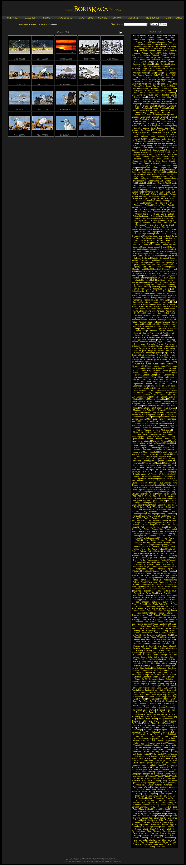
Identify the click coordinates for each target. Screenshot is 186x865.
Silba (162, 639)
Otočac (174, 505)
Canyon (159, 132)
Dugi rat (138, 190)
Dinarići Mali (137, 163)
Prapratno (149, 562)
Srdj (155, 661)
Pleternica (152, 536)
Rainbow (159, 589)
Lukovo (147, 395)
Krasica (166, 342)
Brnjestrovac (139, 115)
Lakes (162, 368)
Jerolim (141, 291)
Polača (154, 549)
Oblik (173, 489)
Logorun (170, 384)
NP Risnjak (152, 474)
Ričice (165, 606)
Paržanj (147, 518)
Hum (135, 273)
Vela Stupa (136, 749)
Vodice (171, 772)
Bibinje (161, 79)
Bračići (172, 106)
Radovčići (137, 589)
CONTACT (117, 18)
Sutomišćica (164, 686)
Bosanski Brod (168, 101)
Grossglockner (138, 253)
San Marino (169, 622)
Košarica (158, 337)
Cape (167, 132)
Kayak (172, 304)
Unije (152, 738)
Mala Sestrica (149, 406)
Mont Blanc (146, 450)
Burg (155, 123)
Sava (143, 626)
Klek (167, 313)
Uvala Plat (145, 741)
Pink (142, 527)
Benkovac (147, 77)
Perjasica (139, 522)
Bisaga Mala (172, 84)
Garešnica (146, 223)
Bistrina (156, 86)
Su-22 (144, 679)
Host (143, 269)
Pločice (153, 540)
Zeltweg (162, 805)
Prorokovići (145, 575)
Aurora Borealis (169, 51)
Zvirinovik (147, 813)
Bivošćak (164, 86)
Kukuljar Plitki (162, 357)
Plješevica (162, 538)
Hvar (174, 273)
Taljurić (167, 705)
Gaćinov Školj (167, 225)
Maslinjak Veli (156, 423)
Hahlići (158, 260)
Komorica (171, 324)
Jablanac (173, 282)
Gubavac (148, 256)
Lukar (166, 392)
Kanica (155, 300)
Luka (160, 392)
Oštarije (150, 509)
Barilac (172, 64)
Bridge (139, 112)
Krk (149, 350)
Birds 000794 (19, 134)
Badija (153, 57)
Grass (143, 247)
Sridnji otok (138, 663)
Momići (137, 450)
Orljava (171, 503)
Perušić (170, 522)
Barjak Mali (158, 66)
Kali (168, 295)
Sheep (163, 635)
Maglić (134, 401)
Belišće (138, 77)
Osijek (140, 505)
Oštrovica (167, 509)
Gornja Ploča (164, 236)
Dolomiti (146, 168)
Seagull (135, 628)
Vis (133, 769)
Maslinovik (136, 425)
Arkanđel (137, 46)
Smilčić (169, 650)
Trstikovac (173, 727)
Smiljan (161, 650)
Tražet (156, 721)
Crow (173, 148)
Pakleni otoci (153, 511)
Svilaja (152, 703)
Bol (174, 97)
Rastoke (166, 591)
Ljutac (156, 384)
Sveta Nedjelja (168, 692)
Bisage (148, 86)
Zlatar (135, 809)
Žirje (142, 842)
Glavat (143, 229)
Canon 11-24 (137, 130)
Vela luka (146, 749)
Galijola (153, 218)
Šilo (174, 824)
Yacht (151, 791)
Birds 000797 (66, 109)
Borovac (161, 99)
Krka (154, 350)
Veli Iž (174, 749)
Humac (167, 273)
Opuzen (162, 500)
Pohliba (136, 549)
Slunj (154, 650)
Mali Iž (168, 410)
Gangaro (171, 220)
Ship (175, 635)
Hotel (148, 269)
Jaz (172, 289)
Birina (148, 84)
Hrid (134, 271)
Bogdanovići (137, 95)
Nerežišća (171, 478)
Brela (170, 108)
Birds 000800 (112, 83)
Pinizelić (135, 527)
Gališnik (136, 220)
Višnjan (166, 769)
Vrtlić (143, 783)
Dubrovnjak (137, 187)
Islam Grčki (157, 278)
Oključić (148, 496)
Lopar (157, 388)
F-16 (169, 196)
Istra (148, 280)
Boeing (160, 93)
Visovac (139, 769)
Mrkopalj (146, 461)
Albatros (159, 40)
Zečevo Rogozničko (162, 807)
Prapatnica (139, 562)
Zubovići (169, 811)
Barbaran (137, 64)
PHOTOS (46, 18)
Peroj (153, 522)
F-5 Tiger (150, 198)
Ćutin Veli (136, 816)
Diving (166, 163)
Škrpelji (166, 831)
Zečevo (149, 807)
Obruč (171, 492)
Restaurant (155, 602)
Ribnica (135, 604)
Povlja (142, 560)
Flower (135, 207)
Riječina (174, 604)
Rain (152, 589)
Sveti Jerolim (148, 697)
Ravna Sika (151, 593)
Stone (150, 675)
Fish (170, 203)
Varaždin (137, 745)
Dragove (153, 176)
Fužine (172, 212)
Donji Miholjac (171, 172)
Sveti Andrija (145, 694)
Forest (161, 207)
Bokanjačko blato (164, 97)
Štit (152, 835)
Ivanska (170, 280)
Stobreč (158, 672)
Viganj (160, 765)
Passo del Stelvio (168, 518)
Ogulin (173, 494)
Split (165, 659)
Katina (165, 304)
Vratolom (151, 776)
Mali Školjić (156, 414)
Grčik (140, 256)
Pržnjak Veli (157, 580)
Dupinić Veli (137, 192)
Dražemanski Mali (155, 181)
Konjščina (152, 326)
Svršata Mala (168, 703)
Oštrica (159, 509)
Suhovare (153, 679)
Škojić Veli (154, 829)
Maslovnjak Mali (149, 425)
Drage (135, 176)
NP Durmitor (161, 470)
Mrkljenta (137, 461)
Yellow (158, 791)
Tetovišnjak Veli (139, 710)
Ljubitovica (138, 384)
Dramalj (135, 179)
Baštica (144, 73)
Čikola (154, 820)
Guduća (154, 258)
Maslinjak (173, 421)
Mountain (149, 456)
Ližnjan (165, 381)
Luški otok (173, 397)
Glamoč (135, 229)
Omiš (134, 500)
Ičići (156, 282)
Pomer (137, 553)
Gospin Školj (145, 242)
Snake (155, 655)
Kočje (142, 337)
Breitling (163, 108)
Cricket (141, 143)
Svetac (135, 694)
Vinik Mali (137, 767)
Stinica (166, 670)
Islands (138, 280)
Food (155, 207)
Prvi (145, 578)
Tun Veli (141, 734)
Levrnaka (138, 377)
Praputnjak (160, 562)
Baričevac (147, 66)
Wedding (163, 787)
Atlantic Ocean (155, 51)
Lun (133, 397)
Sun (152, 681)
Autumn (145, 53)
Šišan (162, 827)
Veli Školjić (137, 754)
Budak (162, 119)
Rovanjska (157, 611)
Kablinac (170, 293)
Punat (143, 582)
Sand (134, 624)
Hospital (135, 269)
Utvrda (136, 741)
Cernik (171, 134)
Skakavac (138, 644)
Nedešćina (152, 478)
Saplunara (164, 624)
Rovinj (166, 611)
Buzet (134, 126)
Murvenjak (139, 467)
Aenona (159, 37)
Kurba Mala (171, 361)
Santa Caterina (144, 624)
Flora (164, 205)
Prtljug (139, 578)
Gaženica (139, 227)
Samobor (163, 619)
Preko (158, 564)
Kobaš (134, 322)
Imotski (136, 278)
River (152, 606)
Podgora (149, 542)
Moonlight (154, 452)
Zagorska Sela (141, 796)
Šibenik (165, 824)
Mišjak (149, 443)
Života (158, 842)
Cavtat (164, 134)
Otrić (136, 507)
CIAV (158, 126)
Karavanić (156, 302)
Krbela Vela (149, 346)
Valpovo (144, 743)
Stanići (172, 663)
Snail (149, 655)
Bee (134, 75)
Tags (43, 24)
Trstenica (147, 727)
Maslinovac (168, 423)
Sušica (167, 688)
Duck (145, 187)
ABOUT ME (133, 18)
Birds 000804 (19, 83)
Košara (150, 337)
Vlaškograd (153, 772)
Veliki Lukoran (159, 758)
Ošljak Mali (170, 507)
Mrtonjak (163, 461)
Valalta (172, 741)
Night (158, 481)
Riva (147, 606)
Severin (165, 633)
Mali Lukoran (145, 412)
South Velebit (138, 659)
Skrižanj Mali (138, 646)
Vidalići (153, 765)
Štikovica (171, 833)
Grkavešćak (162, 251)
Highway (136, 267)
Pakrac (174, 511)
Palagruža (145, 514)
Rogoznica (172, 608)
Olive (172, 498)
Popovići (136, 555)
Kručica (135, 355)
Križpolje (142, 350)
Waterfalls (168, 785)
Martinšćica (171, 419)
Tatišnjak (138, 708)
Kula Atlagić (149, 359)
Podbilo (169, 540)
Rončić (143, 611)
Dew (172, 159)
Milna (139, 441)
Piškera (147, 529)
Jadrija (146, 284)
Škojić (145, 829)
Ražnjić (144, 600)
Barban (171, 62)
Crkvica (159, 143)
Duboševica (151, 185)
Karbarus (166, 302)
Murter (172, 465)
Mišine (142, 443)
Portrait (136, 558)
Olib (161, 498)
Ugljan (158, 736)
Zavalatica (136, 802)
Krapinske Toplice (147, 342)
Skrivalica (156, 644)
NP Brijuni (150, 470)
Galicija (172, 216)
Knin (174, 320)
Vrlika (144, 780)
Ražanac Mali (157, 597)
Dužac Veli (155, 194)
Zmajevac (173, 809)
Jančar (148, 289)
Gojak (154, 231)
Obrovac (153, 492)
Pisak (163, 527)
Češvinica (146, 820)
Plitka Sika (171, 536)
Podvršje (164, 547)
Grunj (134, 256)
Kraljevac (152, 339)
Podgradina (169, 542)
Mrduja (155, 458)
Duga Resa (154, 187)
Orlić (158, 503)
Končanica (162, 326)
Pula (175, 580)
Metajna (153, 434)
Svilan (158, 703)
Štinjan (137, 835)
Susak (172, 683)
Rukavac (169, 613)
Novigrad (153, 487)
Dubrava (161, 185)
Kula (140, 359)
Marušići (135, 421)
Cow (174, 141)
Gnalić (166, 229)
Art (143, 46)
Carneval (139, 134)
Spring (149, 661)
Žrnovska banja (156, 844)
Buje (164, 121)
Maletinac (137, 410)
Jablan (165, 282)
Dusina (155, 192)
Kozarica (154, 335)
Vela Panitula (144, 747)
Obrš (146, 494)
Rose (149, 611)
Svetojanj (143, 703)
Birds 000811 (19, 58)
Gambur (162, 220)
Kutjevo (170, 364)
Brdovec (154, 108)
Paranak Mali (146, 516)
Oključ (140, 496)
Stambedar (156, 663)
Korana (135, 328)
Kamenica (160, 298)
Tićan (151, 712)
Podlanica (140, 544)
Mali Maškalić (158, 412)
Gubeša (137, 258)
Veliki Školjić (160, 760)
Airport (142, 40)
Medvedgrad (166, 430)
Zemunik (171, 805)
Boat (135, 93)
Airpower (150, 40)
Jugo (146, 293)
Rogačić (155, 608)
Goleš (135, 234)
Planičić (155, 533)
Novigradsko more (166, 487)
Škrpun (173, 831)
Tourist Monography (169, 716)
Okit (134, 496)
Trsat (139, 727)
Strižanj (173, 675)
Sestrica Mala (161, 630)
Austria (137, 53)
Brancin (138, 106)
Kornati (163, 328)
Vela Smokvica (170, 747)
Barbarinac (147, 64)
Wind (154, 789)
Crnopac (158, 148)
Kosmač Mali (148, 333)
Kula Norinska (161, 359)
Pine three (166, 525)
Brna (170, 112)
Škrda (143, 831)
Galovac (154, 220)
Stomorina (167, 672)
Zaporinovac (159, 798)
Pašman (156, 520)
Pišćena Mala (157, 529)
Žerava (171, 840)
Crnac (141, 145)
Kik (173, 311)
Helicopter (151, 264)
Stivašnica (149, 672)
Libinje (146, 377)
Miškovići (158, 443)
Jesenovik (150, 291)
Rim (141, 606)
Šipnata (155, 827)
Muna (135, 465)
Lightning (136, 379)
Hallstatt (135, 262)
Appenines (137, 44)
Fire (155, 203)
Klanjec (161, 313)
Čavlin (167, 816)
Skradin (147, 644)
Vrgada (148, 778)
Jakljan (147, 287)
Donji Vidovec (141, 174)
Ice (140, 276)
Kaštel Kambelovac (162, 306)
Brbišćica (146, 108)
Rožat (153, 613)
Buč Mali (142, 126)
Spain (148, 659)
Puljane (136, 582)
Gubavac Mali (159, 256)
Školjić (162, 829)
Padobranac (137, 511)
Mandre (155, 417)
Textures (151, 710)
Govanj (163, 242)
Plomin (171, 538)
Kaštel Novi (145, 309)
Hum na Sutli (156, 273)
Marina (143, 419)
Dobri (134, 165)
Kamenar (137, 298)
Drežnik (140, 183)
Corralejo (148, 141)
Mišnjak (166, 443)
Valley (136, 743)
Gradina (136, 247)
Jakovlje (163, 287)
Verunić (145, 765)
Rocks (140, 608)
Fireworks (163, 203)
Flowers (143, 207)
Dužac (135, 194)
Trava (149, 721)
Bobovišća (151, 93)
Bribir (174, 110)
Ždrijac (157, 840)
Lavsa (139, 375)
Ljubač (173, 381)
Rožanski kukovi (143, 613)
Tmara (163, 712)
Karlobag (150, 304)
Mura (149, 465)
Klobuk (155, 315)
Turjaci (156, 734)
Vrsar (163, 780)
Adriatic (144, 37)
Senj (142, 630)
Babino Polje (145, 55)
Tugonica (147, 730)
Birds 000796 (89, 109)
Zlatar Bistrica (145, 809)
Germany (148, 227)
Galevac (154, 216)
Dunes (159, 190)
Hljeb (144, 267)
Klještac (147, 315)
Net (133, 481)
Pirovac (156, 527)
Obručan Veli (137, 494)
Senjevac (150, 630)
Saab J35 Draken (140, 617)
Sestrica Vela (146, 633)
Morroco (144, 454)
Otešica (166, 505)
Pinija (174, 525)
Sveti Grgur (171, 694)
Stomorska (136, 675)
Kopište (172, 326)
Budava (170, 119)
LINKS (168, 18)
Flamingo (156, 205)
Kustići (155, 364)
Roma (135, 611)
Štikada (163, 833)
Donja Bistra (165, 168)
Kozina (163, 335)
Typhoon (144, 736)
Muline (166, 463)
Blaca (162, 88)
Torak (171, 714)
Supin (160, 683)
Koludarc (166, 322)
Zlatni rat (156, 809)
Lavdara (152, 373)
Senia (136, 630)
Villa (166, 765)
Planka (171, 533)
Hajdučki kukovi (169, 260)
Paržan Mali (170, 516)
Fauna (157, 201)
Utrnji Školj (170, 738)
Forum (173, 207)
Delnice (158, 159)
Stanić (164, 663)
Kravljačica (169, 344)
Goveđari (171, 242)
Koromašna (152, 331)
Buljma (143, 123)
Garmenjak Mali (169, 223)
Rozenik (173, 611)
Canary (146, 128)
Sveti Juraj (160, 697)
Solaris (144, 657)
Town (148, 719)
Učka (153, 741)
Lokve (168, 386)
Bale (148, 59)
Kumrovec (173, 359)
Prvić (151, 578)
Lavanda (143, 373)
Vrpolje (157, 780)
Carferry (174, 132)
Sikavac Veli (138, 639)
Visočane (148, 769)
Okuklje (137, 498)
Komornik (137, 326)
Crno (139, 148)
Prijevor (170, 569)
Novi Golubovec (169, 485)
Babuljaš (164, 55)
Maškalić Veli (168, 428)
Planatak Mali (145, 531)
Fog (149, 207)
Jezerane (138, 293)
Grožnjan (150, 253)
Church (168, 137)
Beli (173, 75)
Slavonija (136, 648)
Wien (148, 789)
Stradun (164, 675)
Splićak (135, 661)
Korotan (162, 331)
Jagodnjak (137, 287)
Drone (153, 183)
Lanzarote (155, 370)
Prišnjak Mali (139, 573)
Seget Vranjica (157, 628)
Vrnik (150, 780)
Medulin (156, 430)
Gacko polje (147, 214)
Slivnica (166, 648)
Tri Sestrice (137, 723)
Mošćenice (166, 456)
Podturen (156, 547)
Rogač (147, 608)
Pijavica (144, 525)
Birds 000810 (43, 58)
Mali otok (136, 414)
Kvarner (135, 366)
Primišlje (136, 571)
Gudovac (146, 258)
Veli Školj (174, 752)
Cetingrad (144, 137)
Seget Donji (144, 628)
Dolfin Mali (161, 165)
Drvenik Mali (163, 183)
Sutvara (174, 686)
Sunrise (172, 681)
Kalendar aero (145, 295)
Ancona (139, 42)
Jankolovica (139, 289)
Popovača (170, 553)
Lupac (146, 397)
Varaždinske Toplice (150, 745)
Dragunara (162, 176)
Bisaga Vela (139, 86)
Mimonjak (155, 441)
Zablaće (165, 791)
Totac (142, 716)
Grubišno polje (162, 253)
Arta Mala (150, 46)
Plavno (143, 536)
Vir (169, 767)
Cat (152, 134)
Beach (152, 73)
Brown (165, 115)
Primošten (145, 571)
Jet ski (158, 291)
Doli (134, 168)
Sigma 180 (144, 637)
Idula (145, 276)
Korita (149, 328)
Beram (164, 77)
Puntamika (163, 582)
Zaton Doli (162, 800)
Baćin (158, 68)
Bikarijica (148, 82)
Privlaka (164, 571)
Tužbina (171, 734)
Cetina (135, 137)
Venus (174, 763)
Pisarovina (171, 527)
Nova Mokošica (146, 485)
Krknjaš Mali (171, 350)
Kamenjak (170, 298)
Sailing (135, 619)
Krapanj (170, 339)
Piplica (148, 527)
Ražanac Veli (169, 597)
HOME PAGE (11, 18)
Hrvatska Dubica (150, 271)
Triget (160, 723)
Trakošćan (168, 719)
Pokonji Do (145, 549)
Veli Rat (146, 752)
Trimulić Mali (138, 725)
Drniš (147, 183)
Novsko (144, 489)
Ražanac (145, 597)
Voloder (143, 774)
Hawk (158, 262)
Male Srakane (156, 408)
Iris (149, 278)
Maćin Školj (146, 428)
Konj (145, 326)
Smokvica (148, 652)
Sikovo (156, 639)
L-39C (143, 366)
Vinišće (155, 767)
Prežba (143, 569)
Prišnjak (172, 571)
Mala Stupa (144, 408)
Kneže (172, 317)
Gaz (151, 225)
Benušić (156, 77)
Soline (156, 657)
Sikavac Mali (169, 637)
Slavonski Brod (148, 648)
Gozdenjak (136, 245)
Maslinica (164, 421)
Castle (147, 134)
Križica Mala (157, 348)
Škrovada (157, 831)
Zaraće (147, 800)
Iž (160, 282)
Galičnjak (169, 218)
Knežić (161, 320)
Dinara (164, 161)
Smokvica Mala (160, 652)
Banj (150, 62)
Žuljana (168, 844)
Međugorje (146, 436)
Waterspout (137, 787)
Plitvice (137, 538)
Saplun (155, 624)
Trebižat (164, 721)
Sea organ (172, 626)
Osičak (153, 505)
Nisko (142, 483)
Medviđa (157, 432)
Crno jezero (148, 148)
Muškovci (136, 470)
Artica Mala (170, 46)
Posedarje (145, 558)
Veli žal (147, 754)
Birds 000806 (89, 58)
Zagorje (169, 794)
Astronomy (142, 51)
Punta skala (152, 582)
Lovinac (135, 390)
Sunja (165, 681)
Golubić (164, 234)
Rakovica (137, 591)
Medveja (148, 432)
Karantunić (145, 302)
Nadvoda (145, 476)
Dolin (139, 168)
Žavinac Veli (139, 840)
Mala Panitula (165, 403)
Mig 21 (174, 436)
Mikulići (167, 439)
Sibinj (136, 637)
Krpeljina (158, 353)
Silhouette (170, 639)
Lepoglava (168, 375)
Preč (137, 569)
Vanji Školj (160, 743)
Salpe (155, 619)
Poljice (158, 551)
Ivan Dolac (160, 280)
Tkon (157, 712)
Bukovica (171, 121)
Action (136, 37)
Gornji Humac (163, 238)
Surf (166, 683)
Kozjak (170, 335)
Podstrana (137, 547)
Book (148, 99)
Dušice (174, 192)
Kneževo (152, 320)
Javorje (166, 289)
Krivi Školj (138, 348)
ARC (135, 35)
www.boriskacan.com (28, 24)
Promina (135, 575)
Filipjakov (148, 203)
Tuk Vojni (147, 732)
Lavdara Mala (171, 373)
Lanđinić (165, 370)
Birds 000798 (43, 109)
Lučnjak (164, 397)
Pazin (139, 520)
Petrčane (135, 525)
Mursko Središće (160, 465)
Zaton (153, 800)
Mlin (173, 443)
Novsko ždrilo (155, 489)
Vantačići (170, 743)
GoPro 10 (140, 231)
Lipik (175, 379)
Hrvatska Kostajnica (167, 271)
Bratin (152, 106)
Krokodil (149, 353)
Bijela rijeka (170, 79)
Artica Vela (138, 48)
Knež (151, 317)
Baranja (163, 62)
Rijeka (148, 604)
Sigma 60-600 (157, 637)
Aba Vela (152, 35)
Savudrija (157, 626)
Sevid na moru (152, 635)
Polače (162, 549)
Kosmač (137, 333)
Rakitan (174, 589)
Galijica (145, 218)
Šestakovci (155, 824)
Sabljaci (153, 617)
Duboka (141, 185)
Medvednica (138, 432)
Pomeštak (145, 553)
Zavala (171, 800)
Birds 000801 (89, 83)
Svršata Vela (138, 705)
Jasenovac (157, 289)
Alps (173, 40)
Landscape (145, 370)
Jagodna (170, 284)
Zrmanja (155, 811)
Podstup (146, 547)
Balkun (165, 59)
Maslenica (154, 421)
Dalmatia (145, 156)
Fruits (170, 209)
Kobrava (142, 322)
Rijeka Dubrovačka (161, 604)
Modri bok (156, 445)
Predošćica (140, 564)
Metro (170, 434)
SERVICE (102, 18)
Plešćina (161, 536)
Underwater (143, 738)
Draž (144, 181)
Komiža (153, 324)
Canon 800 (150, 132)
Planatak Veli (157, 531)
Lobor (163, 384)
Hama (143, 262)
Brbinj (137, 108)
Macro (144, 399)
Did (145, 161)
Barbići (156, 64)
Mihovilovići (139, 439)
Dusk (162, 192)
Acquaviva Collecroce (166, 35)
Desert (165, 159)
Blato (135, 90)
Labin (149, 366)
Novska (136, 489)
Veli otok (164, 752)
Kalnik (173, 295)
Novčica (165, 489)
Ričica (159, 606)
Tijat (173, 710)
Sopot (172, 657)
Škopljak (135, 831)
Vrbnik (166, 776)
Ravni (159, 593)
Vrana (167, 774)
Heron (171, 264)
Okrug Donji (158, 496)
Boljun (136, 99)
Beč (150, 79)
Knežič (168, 320)
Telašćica (154, 708)
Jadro (152, 284)
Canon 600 (171, 130)
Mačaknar (157, 428)
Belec (168, 75)
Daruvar (164, 156)
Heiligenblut (140, 264)
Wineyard (136, 791)
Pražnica (169, 562)
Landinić (135, 370)
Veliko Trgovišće (140, 763)
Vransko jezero (139, 776)
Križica (147, 348)
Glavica (150, 229)
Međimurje (136, 436)
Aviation (153, 53)
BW (159, 53)
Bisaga (162, 84)
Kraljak (143, 339)
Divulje (173, 163)
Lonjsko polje (148, 388)
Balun (171, 59)
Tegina (146, 708)
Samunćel (139, 622)
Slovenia (147, 650)
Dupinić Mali (169, 190)
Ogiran (166, 494)
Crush (142, 150)
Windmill (161, 789)
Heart (164, 262)
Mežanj (156, 436)
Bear (165, 73)
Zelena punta (166, 802)
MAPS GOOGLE (65, 18)
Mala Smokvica (162, 406)
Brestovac (145, 110)
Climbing (149, 139)
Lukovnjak (138, 395)
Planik (137, 533)
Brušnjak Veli (145, 119)
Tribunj (153, 723)
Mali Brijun (147, 410)
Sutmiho (154, 686)
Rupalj (149, 615)
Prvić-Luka (158, 578)
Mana (148, 417)
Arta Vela (160, 46)
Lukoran (173, 392)
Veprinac (137, 765)
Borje (154, 99)
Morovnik (135, 454)
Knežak (165, 317)
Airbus (135, 40)
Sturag (137, 679)
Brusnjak (155, 117)
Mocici (148, 445)
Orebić (152, 503)
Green (163, 249)
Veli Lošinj (137, 752)
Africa (171, 37)
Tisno (145, 712)
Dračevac (157, 179)
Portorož (172, 555)
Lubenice (173, 390)
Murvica (149, 467)
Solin (150, 657)
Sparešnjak (157, 659)
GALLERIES (30, 18)
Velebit (168, 749)
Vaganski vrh (162, 741)
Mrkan (171, 458)
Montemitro (157, 450)
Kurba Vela (139, 364)
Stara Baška (149, 666)
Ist (143, 280)
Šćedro (136, 838)
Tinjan (138, 712)
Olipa (166, 498)
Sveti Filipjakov (158, 694)
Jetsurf (166, 291)
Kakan (134, 295)
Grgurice (171, 249)
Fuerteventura (139, 212)
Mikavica (149, 439)
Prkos (155, 573)
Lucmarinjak (138, 392)
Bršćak (155, 119)
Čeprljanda (172, 818)
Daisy (171, 152)
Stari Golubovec (159, 668)
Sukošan (169, 679)
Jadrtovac (161, 284)
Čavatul (159, 816)
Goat (148, 231)
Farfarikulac (170, 198)
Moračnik (163, 452)
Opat (148, 500)
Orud (134, 505)
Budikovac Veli (154, 121)
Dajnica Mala (159, 154)
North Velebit (151, 483)
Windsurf (170, 789)
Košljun (166, 337)
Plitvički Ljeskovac (149, 538)
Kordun (142, 328)
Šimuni (137, 827)
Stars (152, 670)
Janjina (172, 287)
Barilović (138, 66)
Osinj (146, 505)
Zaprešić (169, 798)
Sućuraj (143, 688)
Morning (172, 452)
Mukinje (158, 463)
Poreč (155, 555)
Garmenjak (156, 223)
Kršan (173, 355)
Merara (145, 434)
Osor (160, 505)
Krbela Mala (137, 346)
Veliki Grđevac (145, 758)
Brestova (136, 110)
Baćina (165, 68)
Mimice (147, 441)
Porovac (163, 555)
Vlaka (144, 772)
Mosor (174, 454)
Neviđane (141, 481)
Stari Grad (171, 668)
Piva (140, 529)
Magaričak (161, 399)
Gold (173, 231)
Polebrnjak (170, 549)
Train (160, 719)
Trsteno (164, 727)
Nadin (136, 476)
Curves (153, 152)
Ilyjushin (172, 276)
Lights (143, 379)
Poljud (165, 551)
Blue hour (172, 90)
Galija (137, 218)
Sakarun (142, 619)
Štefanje (154, 833)
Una (134, 738)
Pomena (172, 551)
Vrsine (174, 780)
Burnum (162, 123)
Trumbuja (138, 730)
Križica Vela (169, 348)
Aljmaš (167, 40)
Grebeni (155, 249)
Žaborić (159, 838)
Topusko (163, 714)
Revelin (165, 602)
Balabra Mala (169, 57)
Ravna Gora (139, 593)
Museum (157, 467)
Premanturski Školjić (140, 566)
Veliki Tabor (171, 758)
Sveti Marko (164, 699)
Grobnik (171, 251)
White (142, 789)
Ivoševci (149, 282)
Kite (154, 313)
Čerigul (138, 820)
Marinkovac (152, 419)
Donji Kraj (136, 172)
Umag (173, 736)
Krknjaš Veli (139, 353)
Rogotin (163, 608)
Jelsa (134, 291)
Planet (174, 531)
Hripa (139, 271)
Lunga (139, 397)
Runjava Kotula (138, 615)
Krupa (165, 353)
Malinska (166, 414)
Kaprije (172, 300)
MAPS (81, 18)
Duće (168, 192)
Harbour (150, 262)
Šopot (147, 833)
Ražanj (137, 600)
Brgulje (154, 110)
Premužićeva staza (168, 566)
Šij (171, 824)
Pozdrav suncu (153, 560)
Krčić (167, 355)
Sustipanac (136, 686)
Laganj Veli (154, 368)
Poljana (143, 551)
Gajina (163, 214)
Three (167, 710)
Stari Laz (135, 670)
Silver (138, 641)
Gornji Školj (158, 240)
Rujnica (161, 613)
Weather (154, 787)
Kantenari (164, 300)
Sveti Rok (154, 701)
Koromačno (141, 331)
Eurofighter (152, 196)
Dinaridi (172, 161)
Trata (144, 721)
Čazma (174, 816)
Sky (159, 646)
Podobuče (157, 544)
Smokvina (141, 655)
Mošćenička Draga (142, 458)
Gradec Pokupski (169, 245)
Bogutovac (148, 95)
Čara (153, 816)
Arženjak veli (169, 48)
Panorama (171, 514)
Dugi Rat (164, 187)
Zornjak (147, 811)
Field (171, 201)
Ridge (142, 604)
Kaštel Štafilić (139, 311)
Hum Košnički (144, 273)
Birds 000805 (112, 58)
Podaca (161, 540)
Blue (164, 90)
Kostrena (145, 335)
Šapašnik (156, 822)
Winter (144, 791)
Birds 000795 (112, 109)
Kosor (137, 335)
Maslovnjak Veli (164, 425)
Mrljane (154, 461)
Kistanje (147, 313)
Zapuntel (138, 800)
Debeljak (149, 159)
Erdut (143, 196)
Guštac (135, 260)
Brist (158, 112)
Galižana (145, 220)
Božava (164, 104)
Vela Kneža (166, 745)
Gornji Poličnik (146, 240)
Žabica (144, 838)
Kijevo (168, 311)
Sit (155, 641)
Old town (154, 498)
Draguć (172, 176)
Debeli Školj (139, 159)
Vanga (152, 743)
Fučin (165, 212)
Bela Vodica (159, 75)
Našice (143, 478)
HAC (152, 260)
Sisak (150, 641)
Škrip (149, 831)
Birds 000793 (43, 134)
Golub (156, 234)
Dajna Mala (137, 154)
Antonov (162, 42)
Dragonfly (144, 176)
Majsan (150, 401)
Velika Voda (165, 756)
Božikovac (172, 104)
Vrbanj (159, 776)
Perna (147, 522)
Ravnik (148, 595)
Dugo (145, 190)
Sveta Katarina (158, 690)
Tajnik (160, 705)
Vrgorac (156, 778)
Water (150, 785)
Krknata (161, 350)
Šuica (165, 835)
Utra (163, 738)
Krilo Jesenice (170, 346)
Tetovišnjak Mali (167, 708)
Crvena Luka (158, 150)
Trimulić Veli (150, 725)
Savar (148, 626)
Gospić (155, 242)
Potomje (171, 558)
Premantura (168, 564)
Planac (134, 531)
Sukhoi (161, 679)
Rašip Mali (171, 595)
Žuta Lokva (149, 846)
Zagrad (151, 796)
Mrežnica (163, 458)
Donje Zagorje (158, 170)
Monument (137, 452)
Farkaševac (140, 201)
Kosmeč (170, 333)
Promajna (170, 573)
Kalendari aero (158, 295)
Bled (141, 90)
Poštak (164, 560)
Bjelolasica (143, 88)
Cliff (142, 139)
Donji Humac (170, 170)
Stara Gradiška (162, 666)
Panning (161, 514)
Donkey (162, 174)
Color (164, 139)
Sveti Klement (140, 699)
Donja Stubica (144, 170)
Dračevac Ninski (170, 179)
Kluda (144, 317)
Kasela (158, 304)
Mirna (135, 443)
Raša (163, 595)
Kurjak (148, 364)
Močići (158, 456)
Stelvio (159, 670)
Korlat (156, 328)
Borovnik (170, 99)
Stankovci (138, 666)
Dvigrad (173, 194)
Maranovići (165, 417)
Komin (146, 324)
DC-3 (159, 152)
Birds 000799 (19, 109)
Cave (158, 134)
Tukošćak (156, 732)
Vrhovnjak (136, 780)
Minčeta (172, 441)
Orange (137, 503)
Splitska (172, 659)
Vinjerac (163, 767)
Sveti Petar (143, 701)
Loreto (171, 388)
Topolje (156, 714)
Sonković (164, 657)
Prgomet (151, 569)
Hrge (174, 269)
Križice (134, 350)
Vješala (137, 772)
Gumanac (164, 258)
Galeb (170, 214)
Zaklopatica (168, 796)
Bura (150, 123)
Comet (170, 139)
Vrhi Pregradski (167, 778)
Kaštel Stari (156, 309)
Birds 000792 (66, 134)
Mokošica (155, 447)
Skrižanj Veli (151, 646)
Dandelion (155, 156)
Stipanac (139, 672)
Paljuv (154, 514)
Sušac (159, 688)
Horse (172, 267)
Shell (169, 635)
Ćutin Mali (170, 813)
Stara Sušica (145, 668)
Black (174, 88)
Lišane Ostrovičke (153, 381)
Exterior (161, 196)
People (173, 520)
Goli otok (149, 234)
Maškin (139, 430)
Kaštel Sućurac (168, 309)
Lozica (150, 390)
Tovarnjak (140, 719)
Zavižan (145, 802)
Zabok (173, 791)
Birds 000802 (66, 83)
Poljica (150, 551)
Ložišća (164, 390)
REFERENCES (152, 18)
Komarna (138, 324)
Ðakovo (161, 813)
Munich (143, 465)
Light (161, 377)
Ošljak (161, 507)
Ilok (160, 276)
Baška (152, 71)
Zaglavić (153, 794)
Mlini (136, 445)
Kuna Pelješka (139, 361)
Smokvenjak (137, 652)
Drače (149, 179)
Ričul (172, 606)
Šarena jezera (167, 822)
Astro (134, 51)
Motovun (140, 456)
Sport (142, 661)
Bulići (136, 123)
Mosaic (167, 454)
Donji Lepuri (158, 172)
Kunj (149, 361)
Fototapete (148, 209)
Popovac (160, 553)
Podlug (149, 544)
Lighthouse (169, 377)
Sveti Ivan (137, 697)
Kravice (160, 344)
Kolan (149, 322)
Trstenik (155, 727)
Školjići (170, 829)
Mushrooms (168, 467)
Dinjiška (158, 163)
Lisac (142, 381)
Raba (154, 586)
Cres (135, 143)
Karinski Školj (139, 304)
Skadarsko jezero (165, 641)
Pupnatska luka (147, 584)
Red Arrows (159, 600)
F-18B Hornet (139, 198)
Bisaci (155, 84)
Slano (164, 646)
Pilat (151, 525)
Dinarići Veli (149, 163)
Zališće (149, 798)
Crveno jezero (171, 150)
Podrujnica (167, 544)
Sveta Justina (145, 690)
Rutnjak (157, 615)
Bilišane (162, 82)
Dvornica (136, 196)
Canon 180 (149, 130)
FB (162, 198)
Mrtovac (171, 461)
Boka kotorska (140, 97)
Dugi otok (173, 187)
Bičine (172, 86)
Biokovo (135, 84)
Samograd (172, 619)
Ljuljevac (148, 384)
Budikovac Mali (139, 121)
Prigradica (161, 569)
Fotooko (138, 209)
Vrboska (173, 776)
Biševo (135, 88)
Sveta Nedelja (154, 692)
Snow (162, 655)
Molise (163, 447)
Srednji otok (163, 661)
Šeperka (145, 824)
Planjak (163, 533)
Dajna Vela (147, 154)
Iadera (135, 276)
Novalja (157, 485)
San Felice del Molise (154, 622)
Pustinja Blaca (169, 584)
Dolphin (155, 168)
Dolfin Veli (171, 165)
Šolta (141, 833)
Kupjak (162, 361)
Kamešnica (137, 300)
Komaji (174, 322)
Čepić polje (153, 818)
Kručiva (143, 355)
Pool (153, 553)
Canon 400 (160, 130)
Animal (147, 42)
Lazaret (146, 375)
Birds (142, 84)
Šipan (148, 827)
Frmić (164, 209)
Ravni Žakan (138, 595)
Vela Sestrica (156, 747)
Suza (136, 688)
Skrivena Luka (168, 644)
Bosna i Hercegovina (150, 104)
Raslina (158, 591)
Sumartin (136, 681)
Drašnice (137, 181)
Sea (164, 626)
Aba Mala (142, 35)
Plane (167, 531)
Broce (148, 115)
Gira (164, 227)
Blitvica (158, 90)
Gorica (172, 234)
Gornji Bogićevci (149, 238)
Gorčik (135, 242)
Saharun (171, 617)
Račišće (155, 595)
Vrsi (169, 780)
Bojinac (174, 95)
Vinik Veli (147, 767)
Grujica (173, 253)
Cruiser (135, 150)
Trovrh (165, 725)
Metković (162, 434)
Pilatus (157, 525)
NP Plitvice (168, 472)
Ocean (159, 494)
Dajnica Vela (172, 154)
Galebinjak (137, 216)
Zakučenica (140, 798)
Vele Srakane (157, 749)
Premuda (155, 566)
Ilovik (165, 276)
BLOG (90, 18)
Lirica (135, 381)
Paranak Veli (158, 516)
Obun (152, 494)
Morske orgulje (156, 454)
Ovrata (142, 507)
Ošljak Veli (141, 509)
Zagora (161, 794)
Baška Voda (162, 71)
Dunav (152, 190)
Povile (135, 560)
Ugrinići (166, 736)
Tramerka (136, 721)
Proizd (162, 573)
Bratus (159, 106)
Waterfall (158, 785)
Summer (145, 681)
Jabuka (138, 284)
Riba (171, 602)
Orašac (145, 503)
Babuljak (155, 55)
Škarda (138, 829)
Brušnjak (164, 117)
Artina (146, 48)
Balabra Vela (139, 59)
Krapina (135, 342)
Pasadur (155, 518)
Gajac (156, 214)
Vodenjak (163, 772)
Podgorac (158, 542)
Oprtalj (154, 500)
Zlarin (175, 807)
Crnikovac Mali (160, 145)
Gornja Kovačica (150, 236)
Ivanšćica (136, 282)
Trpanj (172, 725)
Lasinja (173, 370)
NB (143, 470)
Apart (170, 42)
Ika (150, 276)
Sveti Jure (170, 697)
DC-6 (165, 152)
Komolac (162, 324)
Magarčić (171, 399)
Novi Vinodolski (140, 487)
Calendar (166, 126)
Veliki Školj (148, 760)
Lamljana (171, 368)
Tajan (154, 705)
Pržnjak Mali (145, 580)
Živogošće (150, 842)
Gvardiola (144, 260)
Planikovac (145, 533)
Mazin (137, 428)
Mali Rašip (170, 412)
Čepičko (162, 818)
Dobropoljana (144, 165)
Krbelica (158, 346)
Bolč (143, 99)
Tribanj (146, 723)
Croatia (166, 148)
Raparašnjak (148, 591)
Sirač (144, 641)
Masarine (144, 421)
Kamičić (147, 300)
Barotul (135, 68)
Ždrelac (149, 840)
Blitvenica (149, 90)
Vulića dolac (141, 785)
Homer (166, 267)
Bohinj (157, 95)
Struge (165, 677)
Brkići (164, 112)
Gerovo (157, 227)
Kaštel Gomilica (145, 306)
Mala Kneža (153, 403)
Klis (172, 313)
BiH (155, 79)
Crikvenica (150, 143)
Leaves (159, 375)
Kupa (155, 361)
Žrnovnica (137, 844)
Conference (137, 141)
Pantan (136, 516)
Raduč (145, 589)
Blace (168, 88)
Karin (173, 302)
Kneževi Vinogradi (139, 320)
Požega (171, 560)
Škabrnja (170, 827)
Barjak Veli (169, 66)
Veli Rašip (155, 752)
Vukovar (164, 783)
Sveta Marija (172, 690)
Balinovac (156, 59)
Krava (142, 344)
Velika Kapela (157, 754)
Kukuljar (151, 357)
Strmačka (147, 677)
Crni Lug (148, 145)
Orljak (164, 503)
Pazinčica (147, 520)
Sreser (173, 661)
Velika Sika (153, 756)
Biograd (171, 82)
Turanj (149, 734)
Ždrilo (163, 840)
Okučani (145, 498)
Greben (147, 249)
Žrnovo (146, 844)
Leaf (153, 375)
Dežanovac (137, 161)
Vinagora (173, 765)
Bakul (159, 57)
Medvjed (166, 432)
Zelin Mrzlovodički (150, 805)
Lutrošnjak (154, 397)
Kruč (172, 353)
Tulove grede (167, 732)
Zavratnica (154, 802)
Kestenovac (159, 311)
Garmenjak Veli (141, 225)
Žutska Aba (160, 846)
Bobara (142, 93)
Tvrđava (135, 736)
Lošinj (157, 390)
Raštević (136, 597)
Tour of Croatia (152, 716)
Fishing (148, 205)
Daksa (137, 156)
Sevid (142, 635)
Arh (174, 44)
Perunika (161, 522)
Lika (149, 379)
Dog (153, 165)
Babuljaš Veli (143, 57)
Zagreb (159, 796)
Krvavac (160, 355)
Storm (157, 675)
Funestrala (157, 212)
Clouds (157, 139)
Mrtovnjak (137, 463)
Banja (155, 62)
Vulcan (172, 783)
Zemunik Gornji (138, 807)
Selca (167, 628)
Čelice (144, 818)
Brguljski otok (164, 110)
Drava (142, 179)
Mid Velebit (165, 436)
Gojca (160, 231)
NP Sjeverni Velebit (167, 474)
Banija (137, 62)
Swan (147, 705)
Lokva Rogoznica (156, 386)
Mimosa (164, 441)
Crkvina (167, 143)
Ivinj (143, 282)
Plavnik (136, 536)
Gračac (163, 247)
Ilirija (155, 276)
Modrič (165, 445)
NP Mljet (145, 472)
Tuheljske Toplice (160, 730)
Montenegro (169, 450)
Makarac (158, 401)
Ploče (138, 540)
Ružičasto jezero (169, 615)
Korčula (170, 331)
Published (167, 580)
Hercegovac (162, 264)
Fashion (149, 201)
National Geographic (165, 476)
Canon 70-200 (138, 132)
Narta (152, 476)
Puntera (173, 582)
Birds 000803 (43, 83)
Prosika (155, 575)
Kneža (157, 317)
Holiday (158, 267)
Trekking (172, 721)
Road (134, 608)
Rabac (160, 586)
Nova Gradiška (165, 483)
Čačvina (136, 818)
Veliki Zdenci (137, 760)
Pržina (135, 580)
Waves (147, 787)
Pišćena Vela (170, 529)
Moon (145, 452)
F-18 (174, 196)
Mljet (142, 445)
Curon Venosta (141, 152)
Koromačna (172, 328)
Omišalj (141, 500)
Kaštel (134, 306)
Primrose (155, 571)
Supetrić (152, 683)
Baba (165, 53)
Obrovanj (163, 492)
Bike (156, 82)
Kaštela (149, 311)
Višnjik (173, 769)
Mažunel (147, 430)
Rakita (167, 589)
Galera (146, 216)
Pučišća (135, 586)
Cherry (152, 137)
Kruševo (151, 355)
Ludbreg (148, 392)
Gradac (157, 245)
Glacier (170, 227)
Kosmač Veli (160, 333)
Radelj (174, 586)
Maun (174, 425)
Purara (158, 584)
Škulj (135, 833)
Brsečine (135, 117)
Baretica (164, 64)
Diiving (151, 161)
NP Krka (136, 472)
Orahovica (171, 500)
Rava (173, 591)
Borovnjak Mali (140, 101)
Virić (174, 767)
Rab (148, 586)
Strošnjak (156, 677)
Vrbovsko (139, 778)
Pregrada (150, 564)
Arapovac (147, 44)
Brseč (171, 115)
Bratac (145, 106)
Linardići (168, 379)
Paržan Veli (137, 518)
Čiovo (167, 820)
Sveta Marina (141, 692)
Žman (172, 842)
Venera (160, 763)
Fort (167, 207)
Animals (154, 42)
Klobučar (163, 315)
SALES (179, 18)
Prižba (148, 573)
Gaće (157, 225)
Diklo (158, 161)
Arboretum (166, 44)
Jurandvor (161, 293)
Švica (172, 835)
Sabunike (162, 617)
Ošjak (155, 507)
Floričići (171, 205)
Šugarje (158, 835)
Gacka (138, 214)
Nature (136, 478)
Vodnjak (135, 774)
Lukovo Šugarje (158, 395)
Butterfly (170, 123)
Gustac (172, 258)
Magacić (151, 399)
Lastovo (135, 373)
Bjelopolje (154, 88)
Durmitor (147, 192)
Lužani (137, 399)
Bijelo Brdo (138, 82)
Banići (143, 62)
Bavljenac (150, 68)
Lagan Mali (165, 366)
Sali (149, 619)
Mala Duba (141, 403)
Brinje (152, 112)
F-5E (157, 198)
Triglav (167, 723)
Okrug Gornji (170, 496)
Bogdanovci (170, 93)
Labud (156, 366)
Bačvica (145, 71)
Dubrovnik (170, 185)
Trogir (159, 725)
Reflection (145, 602)
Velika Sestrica (141, 756)
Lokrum (144, 386)
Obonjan (145, 492)
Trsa (134, 727)
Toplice (148, 714)
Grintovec (137, 251)
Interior (144, 278)
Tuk (170, 730)
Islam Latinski (169, 278)
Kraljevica (161, 339)
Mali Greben (158, 410)
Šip (142, 827)
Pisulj (134, 529)
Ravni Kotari (169, 593)
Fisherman (138, 205)
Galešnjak (163, 216)
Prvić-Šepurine (171, 578)
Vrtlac (136, 783)
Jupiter (152, 293)
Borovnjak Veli (154, 101)
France (157, 209)
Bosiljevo (136, 104)
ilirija (155, 813)
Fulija (148, 212)
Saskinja (135, 626)
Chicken (160, 137)
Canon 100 (169, 128)
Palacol (136, 514)
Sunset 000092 (66, 58)
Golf (142, 234)
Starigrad (145, 670)
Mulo (173, 463)
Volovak (160, 774)
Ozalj (149, 507)
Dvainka (164, 194)
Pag (145, 511)
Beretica (136, 79)
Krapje (159, 342)
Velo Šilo (152, 763)
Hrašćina (156, 269)
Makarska (167, 401)
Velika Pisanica (170, 754)
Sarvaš (173, 624)
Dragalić (170, 174)
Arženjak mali (156, 48)
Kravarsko (151, 344)
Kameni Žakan (148, 298)
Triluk (173, 723)
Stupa (171, 677)
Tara (173, 705)
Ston (145, 675)
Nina (168, 481)
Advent (151, 37)
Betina (144, 79)
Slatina (172, 646)
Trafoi (154, 719)
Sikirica (148, 639)
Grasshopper (153, 247)
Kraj (137, 339)
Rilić (137, 606)
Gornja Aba (137, 236)
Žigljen (136, 842)
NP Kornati (172, 470)
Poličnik (135, 551)
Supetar (144, 683)
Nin (163, 481)
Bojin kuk (165, 95)
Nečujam (150, 481)
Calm (173, 126)
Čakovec (145, 816)
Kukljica (143, 357)
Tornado (135, 716)
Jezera (173, 291)
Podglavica (139, 542)
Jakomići (155, 287)
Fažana (164, 201)
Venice (168, 763)
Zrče (163, 811)
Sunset (136, 683)
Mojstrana (145, 447)
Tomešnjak (139, 714)
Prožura (163, 575)
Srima (147, 663)
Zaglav (145, 794)
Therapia (160, 710)
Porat (143, 555)
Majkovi (142, 401)
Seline (174, 628)
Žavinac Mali (169, 838)
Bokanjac (151, 97)
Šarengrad (136, 824)
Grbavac (171, 247)
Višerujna (158, 769)
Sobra (168, 655)
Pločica (145, 540)
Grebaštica (138, 249)
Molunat (170, 447)
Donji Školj (152, 174)
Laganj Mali (143, 368)
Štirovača (145, 835)
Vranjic (174, 774)
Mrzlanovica (148, 463)
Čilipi (161, 820)
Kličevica (138, 315)
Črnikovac (146, 822)
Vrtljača (149, 783)
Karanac (136, 302)
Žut (174, 844)
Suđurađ (151, 688)
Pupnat (136, 584)
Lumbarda (171, 395)
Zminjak (139, 811)
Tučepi (164, 734)
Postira (154, 558)
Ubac (152, 736)
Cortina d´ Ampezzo (161, 141)
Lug (155, 392)
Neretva (161, 478)
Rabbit (167, 586)
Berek (170, 77)
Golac (167, 231)
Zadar (138, 794)
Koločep (157, 322)
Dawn (172, 156)
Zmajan (164, 809)
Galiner (160, 218)
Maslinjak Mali (142, 423)
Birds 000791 (89, 134)
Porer (149, 555)
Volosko (151, 774)
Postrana (162, 558)
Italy (153, 280)
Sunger (158, 681)
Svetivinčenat (165, 701)
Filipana (139, 203)
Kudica (135, 357)
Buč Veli (151, 126)
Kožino (174, 337)
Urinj (157, 738)
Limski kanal (158, 379)
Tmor (170, 712)
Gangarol (136, 223)
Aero (166, 37)
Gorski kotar (170, 240)
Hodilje (150, 267)
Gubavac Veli (172, 256)
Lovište (143, 390)
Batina (142, 68)
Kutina (162, 364)
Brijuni (145, 112)
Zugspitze (137, 813)
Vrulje (156, 783)
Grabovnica (147, 245)
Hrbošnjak (165, 269)
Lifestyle (154, 377)
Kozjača (135, 337)
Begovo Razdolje (145, 75)
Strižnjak (137, 677)
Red (151, 600)
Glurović (158, 229)
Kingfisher (138, 313)
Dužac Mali (144, 194)
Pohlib (172, 547)
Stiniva (173, 670)
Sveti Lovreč (152, 699)
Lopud (164, 388)
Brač (165, 106)
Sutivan (146, 686)
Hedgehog (172, 262)
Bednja (172, 73)
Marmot (161, 419)
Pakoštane (165, 511)
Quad (142, 586)
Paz (133, 520)
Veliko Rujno (172, 760)
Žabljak (151, 838)
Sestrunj (157, 633)
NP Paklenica (156, 472)
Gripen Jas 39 (149, 251)
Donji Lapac (147, 172)
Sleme (159, 648)
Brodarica (157, 115)
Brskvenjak (145, 117)
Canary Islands (157, 128)
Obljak (137, 492)
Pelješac (165, 520)
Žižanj (165, 842)
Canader (137, 128)
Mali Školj (145, 414)
